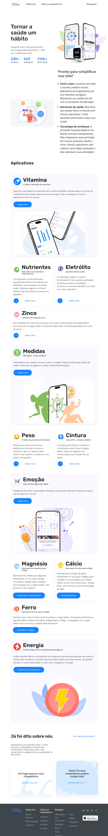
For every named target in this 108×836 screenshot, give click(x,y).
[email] (88, 811)
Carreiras (30, 826)
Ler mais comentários (85, 737)
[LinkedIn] (83, 811)
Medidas (44, 821)
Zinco (57, 829)
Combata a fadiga (25, 630)
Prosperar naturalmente (29, 670)
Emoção (44, 825)
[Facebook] (96, 811)
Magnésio (73, 822)
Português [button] (91, 4)
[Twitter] (92, 811)
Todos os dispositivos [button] (51, 4)
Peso (57, 832)
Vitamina (44, 817)
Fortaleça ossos (68, 596)
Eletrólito (59, 825)
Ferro (71, 815)
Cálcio (72, 819)
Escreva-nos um (31, 783)
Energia (43, 829)
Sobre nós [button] (31, 4)
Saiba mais (23, 204)
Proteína (73, 826)
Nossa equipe (32, 822)
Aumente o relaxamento (29, 596)
